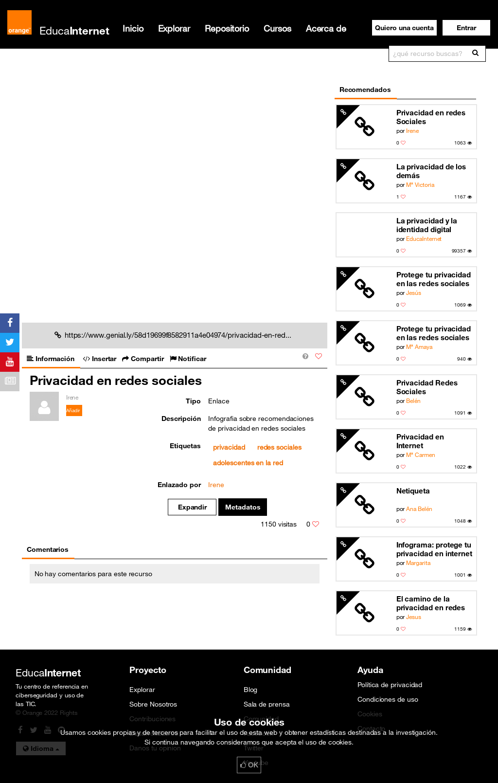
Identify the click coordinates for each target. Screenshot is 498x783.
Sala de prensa (267, 704)
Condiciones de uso (387, 699)
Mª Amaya (419, 346)
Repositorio (227, 28)
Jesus (413, 616)
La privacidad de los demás (431, 171)
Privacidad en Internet (420, 441)
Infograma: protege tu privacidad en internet (434, 549)
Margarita (418, 562)
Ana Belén (419, 508)
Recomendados (365, 89)
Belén (413, 400)
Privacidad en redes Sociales (431, 117)
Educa (74, 30)
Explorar (174, 28)
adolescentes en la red (248, 462)
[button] (466, 27)
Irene (412, 130)
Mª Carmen (420, 454)
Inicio (133, 28)
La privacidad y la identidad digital (427, 225)
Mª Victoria (420, 184)
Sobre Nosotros (153, 704)
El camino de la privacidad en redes (430, 603)
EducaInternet (424, 238)
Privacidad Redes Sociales (427, 387)
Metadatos (243, 507)
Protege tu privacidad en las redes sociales (433, 279)
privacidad (229, 447)
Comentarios (48, 549)
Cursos (277, 28)
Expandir (192, 507)
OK (249, 765)
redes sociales (279, 447)
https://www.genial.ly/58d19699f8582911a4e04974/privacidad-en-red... (172, 334)
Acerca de (326, 28)
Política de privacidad (389, 684)
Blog (251, 689)
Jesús (413, 292)
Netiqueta (413, 490)
